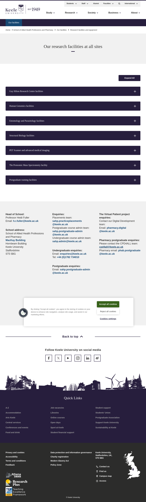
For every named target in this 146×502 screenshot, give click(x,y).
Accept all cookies (108, 302)
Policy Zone (56, 465)
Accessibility (12, 457)
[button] (119, 2)
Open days (56, 422)
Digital (63, 22)
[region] (78, 310)
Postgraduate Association (107, 417)
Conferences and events (17, 427)
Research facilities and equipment (40, 22)
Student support (103, 408)
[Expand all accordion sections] (129, 78)
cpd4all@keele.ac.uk (111, 247)
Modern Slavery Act (60, 461)
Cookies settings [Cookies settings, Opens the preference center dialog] (108, 319)
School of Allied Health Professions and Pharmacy (33, 29)
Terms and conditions (16, 461)
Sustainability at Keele (105, 427)
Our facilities (62, 29)
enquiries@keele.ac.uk (73, 253)
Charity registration (60, 457)
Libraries (55, 413)
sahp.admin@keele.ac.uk (67, 241)
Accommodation (13, 413)
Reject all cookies (108, 311)
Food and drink (13, 432)
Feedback (10, 465)
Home (8, 29)
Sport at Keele (57, 427)
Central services (13, 422)
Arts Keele (10, 417)
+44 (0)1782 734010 (68, 257)
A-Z (7, 408)
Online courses (58, 417)
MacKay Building (15, 240)
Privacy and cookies (15, 452)
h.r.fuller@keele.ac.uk (25, 221)
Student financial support (62, 432)
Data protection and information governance (71, 452)
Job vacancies (57, 408)
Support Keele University (107, 422)
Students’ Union (102, 413)
